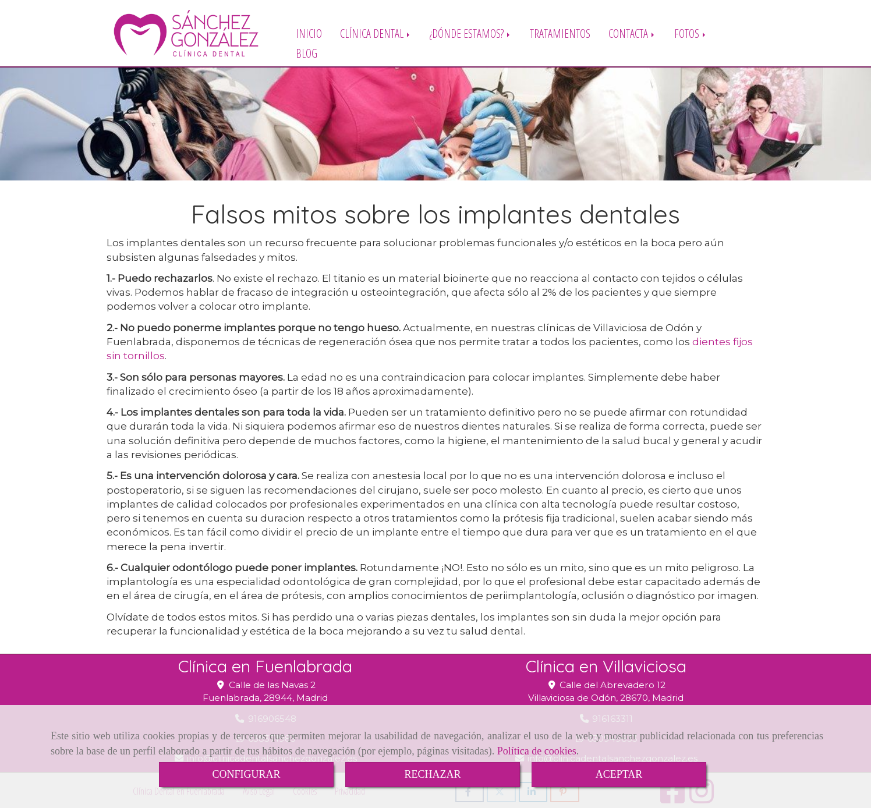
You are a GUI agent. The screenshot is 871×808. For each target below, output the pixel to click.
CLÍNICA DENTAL (376, 33)
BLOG (306, 53)
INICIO (309, 33)
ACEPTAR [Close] (619, 774)
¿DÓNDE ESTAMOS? (471, 33)
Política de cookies (536, 751)
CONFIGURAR (246, 774)
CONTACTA (632, 33)
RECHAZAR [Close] (432, 774)
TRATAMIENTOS (560, 33)
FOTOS (690, 33)
